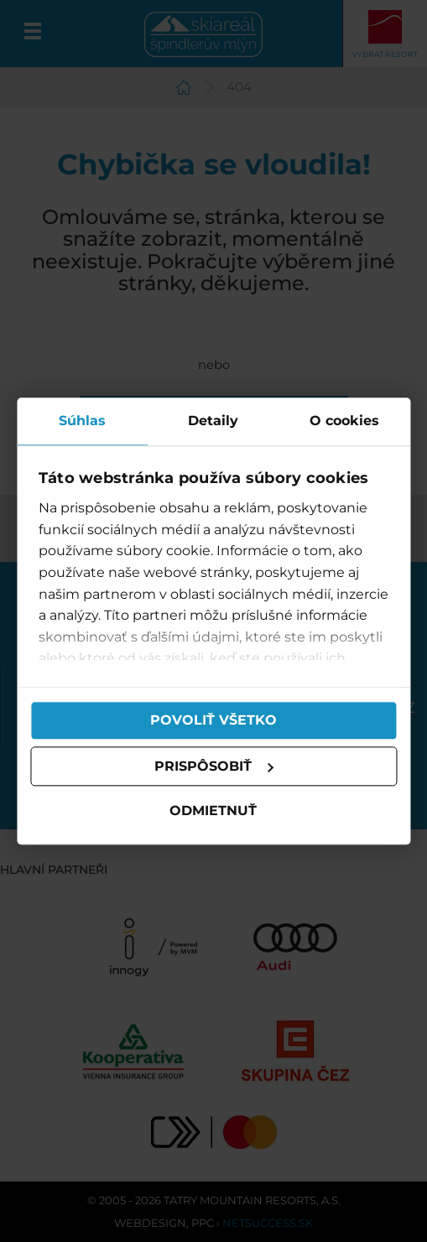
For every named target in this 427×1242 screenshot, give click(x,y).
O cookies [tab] (344, 421)
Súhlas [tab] (82, 421)
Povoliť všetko (213, 720)
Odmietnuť (214, 811)
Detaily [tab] (213, 421)
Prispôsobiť (214, 766)
